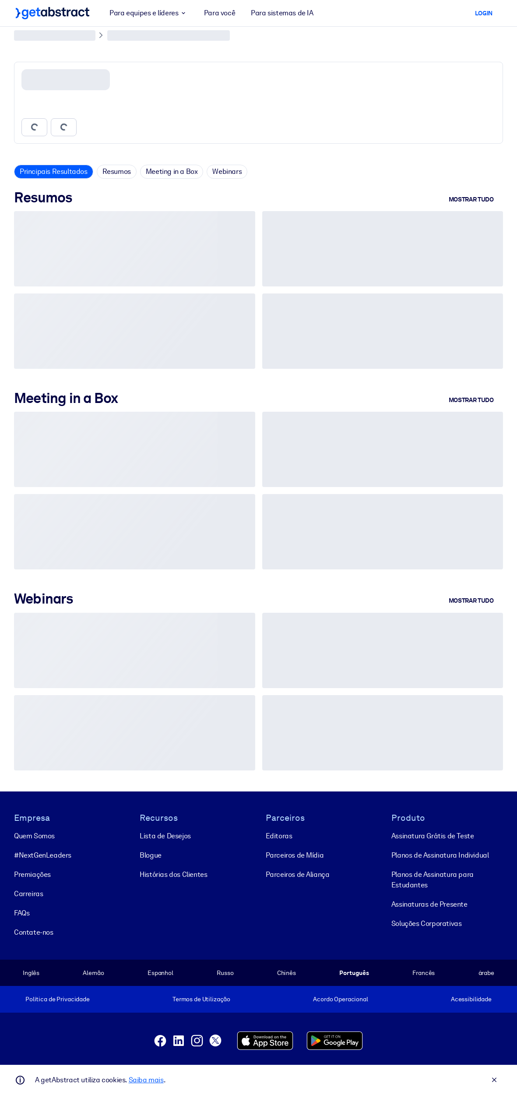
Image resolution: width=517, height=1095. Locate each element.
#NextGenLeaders (42, 855)
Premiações (32, 874)
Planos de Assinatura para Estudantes (432, 879)
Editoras (279, 836)
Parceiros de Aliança (298, 874)
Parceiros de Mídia (295, 855)
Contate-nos (33, 932)
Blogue (151, 855)
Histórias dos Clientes (173, 874)
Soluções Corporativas (426, 923)
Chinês (286, 972)
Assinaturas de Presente (429, 904)
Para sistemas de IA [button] (282, 13)
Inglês (31, 972)
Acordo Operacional (340, 999)
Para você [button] (219, 13)
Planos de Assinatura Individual (440, 855)
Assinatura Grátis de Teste (432, 836)
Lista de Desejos (165, 836)
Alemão (93, 972)
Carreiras (28, 894)
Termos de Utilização (201, 999)
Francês (423, 972)
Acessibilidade (471, 999)
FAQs (21, 913)
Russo (225, 972)
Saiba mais (146, 1080)
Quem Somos (34, 836)
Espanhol (160, 972)
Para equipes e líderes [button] (148, 13)
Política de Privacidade (57, 999)
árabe (486, 972)
